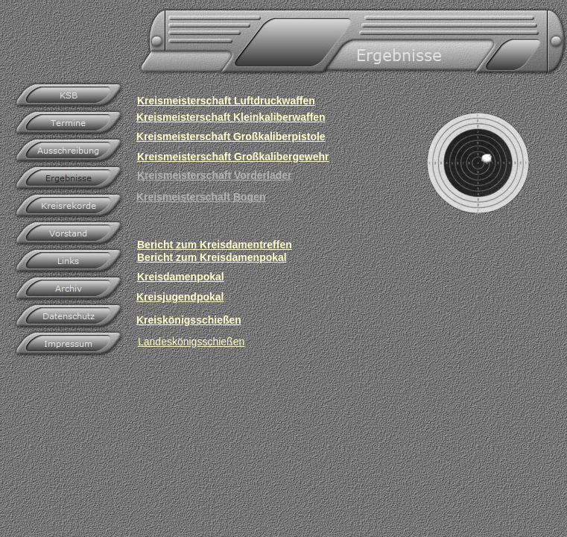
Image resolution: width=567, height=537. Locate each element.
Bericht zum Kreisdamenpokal (212, 257)
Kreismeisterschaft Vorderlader (214, 175)
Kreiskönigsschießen (188, 320)
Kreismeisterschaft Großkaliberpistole (231, 136)
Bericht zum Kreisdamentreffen (214, 245)
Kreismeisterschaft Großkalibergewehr (233, 157)
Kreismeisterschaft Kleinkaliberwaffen (231, 117)
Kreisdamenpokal (180, 277)
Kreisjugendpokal (180, 297)
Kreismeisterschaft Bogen (201, 197)
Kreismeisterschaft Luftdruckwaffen (226, 101)
